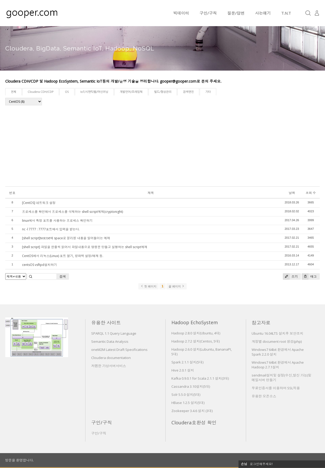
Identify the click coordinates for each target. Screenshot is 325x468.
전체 (13, 91)
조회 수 (311, 193)
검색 (62, 276)
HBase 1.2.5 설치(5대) (187, 402)
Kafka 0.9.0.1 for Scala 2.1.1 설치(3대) (200, 378)
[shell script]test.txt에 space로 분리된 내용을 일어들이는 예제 (66, 238)
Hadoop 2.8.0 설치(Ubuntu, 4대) (195, 333)
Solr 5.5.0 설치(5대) (185, 394)
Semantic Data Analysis (109, 341)
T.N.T (286, 13)
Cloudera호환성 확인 (193, 422)
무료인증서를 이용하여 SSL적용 (276, 388)
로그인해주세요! (261, 464)
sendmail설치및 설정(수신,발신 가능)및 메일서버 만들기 (281, 377)
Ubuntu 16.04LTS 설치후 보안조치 (277, 333)
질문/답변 (236, 13)
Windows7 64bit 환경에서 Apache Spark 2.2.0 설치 (278, 352)
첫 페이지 (148, 286)
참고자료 (261, 322)
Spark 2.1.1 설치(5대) (187, 362)
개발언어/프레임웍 (131, 91)
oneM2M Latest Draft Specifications (119, 349)
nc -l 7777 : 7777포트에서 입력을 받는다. (51, 229)
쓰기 (290, 276)
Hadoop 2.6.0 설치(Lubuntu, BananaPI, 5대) (201, 351)
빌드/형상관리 (162, 91)
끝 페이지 (177, 286)
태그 (309, 276)
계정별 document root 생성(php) (277, 341)
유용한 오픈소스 (264, 396)
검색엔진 (188, 91)
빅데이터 (181, 13)
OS (67, 91)
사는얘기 (263, 13)
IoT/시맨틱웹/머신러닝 (94, 91)
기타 (208, 91)
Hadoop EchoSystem (194, 322)
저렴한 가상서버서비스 (108, 365)
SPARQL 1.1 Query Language (113, 333)
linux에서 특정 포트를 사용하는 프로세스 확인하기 (57, 220)
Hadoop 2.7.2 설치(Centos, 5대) (195, 341)
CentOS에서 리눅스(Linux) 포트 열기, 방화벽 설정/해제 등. (62, 256)
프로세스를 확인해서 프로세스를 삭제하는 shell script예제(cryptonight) (72, 211)
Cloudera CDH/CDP (40, 91)
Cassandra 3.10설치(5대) (190, 386)
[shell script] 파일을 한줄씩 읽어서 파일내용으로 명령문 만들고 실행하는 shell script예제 (84, 247)
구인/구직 (208, 13)
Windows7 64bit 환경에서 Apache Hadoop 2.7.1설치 (278, 364)
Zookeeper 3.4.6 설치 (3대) (192, 410)
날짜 (292, 193)
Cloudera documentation (111, 357)
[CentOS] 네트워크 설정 (39, 203)
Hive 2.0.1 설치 (182, 370)
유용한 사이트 (106, 322)
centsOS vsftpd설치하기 (39, 264)
